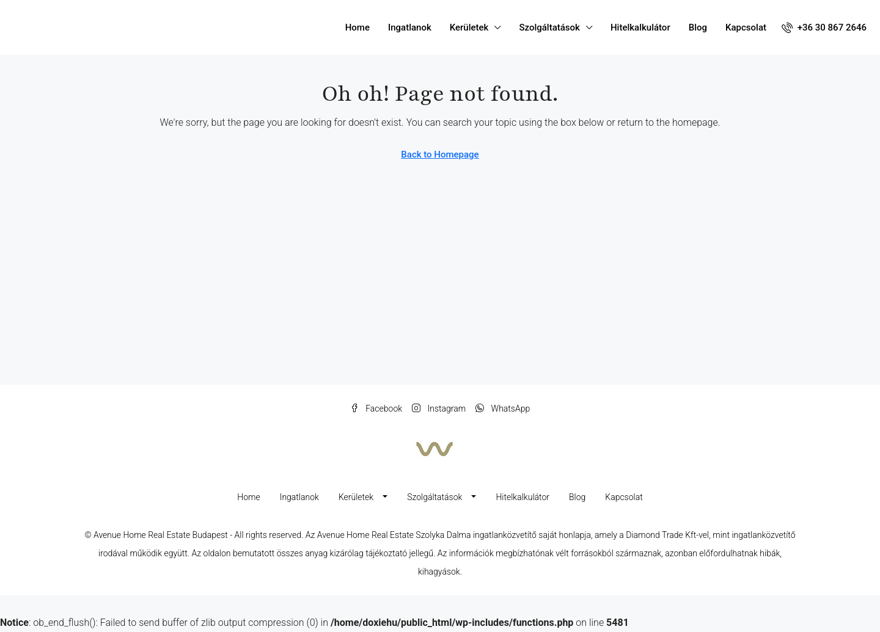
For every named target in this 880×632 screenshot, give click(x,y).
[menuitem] (824, 27)
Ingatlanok (409, 27)
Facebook (376, 408)
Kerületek (469, 27)
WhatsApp (502, 408)
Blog (698, 27)
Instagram (439, 408)
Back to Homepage (440, 154)
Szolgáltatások (549, 27)
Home (357, 27)
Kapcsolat (745, 27)
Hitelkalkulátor (640, 27)
